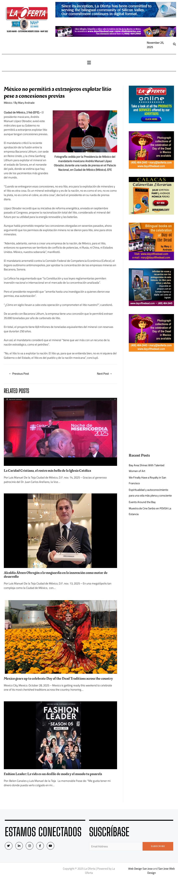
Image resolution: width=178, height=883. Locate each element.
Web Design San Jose (140, 872)
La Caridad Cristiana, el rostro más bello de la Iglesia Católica (49, 471)
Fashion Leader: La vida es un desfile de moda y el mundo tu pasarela (55, 778)
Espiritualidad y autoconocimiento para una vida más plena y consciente (149, 495)
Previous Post (19, 374)
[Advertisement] (151, 379)
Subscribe (158, 850)
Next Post (104, 374)
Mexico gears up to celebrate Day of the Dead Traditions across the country (54, 680)
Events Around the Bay (142, 507)
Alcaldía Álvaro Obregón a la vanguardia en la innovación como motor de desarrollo (58, 575)
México (8, 102)
